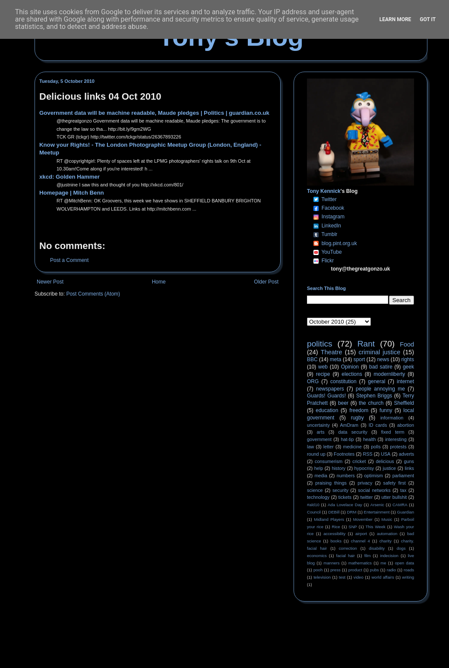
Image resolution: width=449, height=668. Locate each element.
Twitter (328, 199)
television (322, 577)
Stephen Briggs (374, 396)
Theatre (331, 352)
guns (409, 461)
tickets (345, 497)
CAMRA (400, 504)
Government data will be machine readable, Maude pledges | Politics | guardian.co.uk (154, 113)
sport (359, 359)
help (318, 468)
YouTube (331, 252)
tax (403, 490)
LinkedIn (331, 226)
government (319, 439)
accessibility (334, 533)
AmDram (349, 425)
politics (319, 343)
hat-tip (347, 439)
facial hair (345, 555)
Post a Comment (69, 260)
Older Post (266, 282)
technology (318, 497)
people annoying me (380, 389)
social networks (374, 490)
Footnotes (344, 454)
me (383, 563)
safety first (394, 482)
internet (405, 381)
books (335, 541)
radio (391, 569)
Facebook (333, 208)
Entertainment (377, 512)
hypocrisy (364, 468)
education (327, 410)
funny (385, 410)
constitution (343, 381)
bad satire (380, 367)
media (321, 475)
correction (348, 548)
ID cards (378, 425)
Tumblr (329, 234)
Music (387, 519)
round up (316, 454)
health (369, 439)
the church (371, 403)
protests (398, 446)
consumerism (328, 461)
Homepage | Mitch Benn (71, 192)
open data (404, 563)
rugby (357, 418)
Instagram (333, 217)
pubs (374, 569)
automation (387, 533)
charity (385, 541)
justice (389, 468)
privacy (364, 482)
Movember (363, 519)
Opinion (350, 367)
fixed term (393, 432)
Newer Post (50, 282)
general (376, 381)
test (342, 577)
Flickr (328, 261)
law (310, 446)
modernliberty (389, 374)
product (355, 569)
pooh (318, 569)
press (335, 569)
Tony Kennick (324, 191)
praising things (331, 482)
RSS (368, 454)
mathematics (360, 563)
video (359, 577)
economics (317, 555)
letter (328, 446)
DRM (352, 512)
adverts (406, 454)
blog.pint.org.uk (339, 243)
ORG (313, 381)
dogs (401, 548)
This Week (375, 526)
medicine (352, 446)
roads (409, 569)
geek (408, 367)
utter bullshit (394, 497)
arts (321, 432)
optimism (373, 475)
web (323, 367)
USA (385, 454)
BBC (312, 359)
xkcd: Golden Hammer (69, 176)
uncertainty (318, 425)
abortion (405, 425)
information (391, 417)
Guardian (405, 512)
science (315, 490)
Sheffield (404, 403)
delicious (385, 461)
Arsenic (377, 504)
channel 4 (360, 541)
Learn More (395, 19)
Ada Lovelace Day (345, 504)
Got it (428, 19)
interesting (396, 439)
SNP (352, 526)
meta (335, 359)
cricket (359, 461)
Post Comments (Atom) (93, 294)
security (340, 490)
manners (331, 563)
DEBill (333, 512)
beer (343, 403)
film (367, 555)
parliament (403, 475)
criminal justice (380, 352)
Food (407, 344)
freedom (358, 410)
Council (314, 512)
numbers (346, 475)
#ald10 (313, 504)
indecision (389, 555)
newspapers (330, 389)
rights (408, 359)
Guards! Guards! (326, 396)
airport (361, 533)
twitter (366, 497)
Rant (366, 343)
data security (352, 432)
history (338, 468)
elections (351, 374)
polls (375, 446)
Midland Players (329, 519)
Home (159, 282)
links (409, 468)
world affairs (382, 577)
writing (408, 577)
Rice (336, 526)
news (383, 359)
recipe (323, 374)
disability (377, 548)
